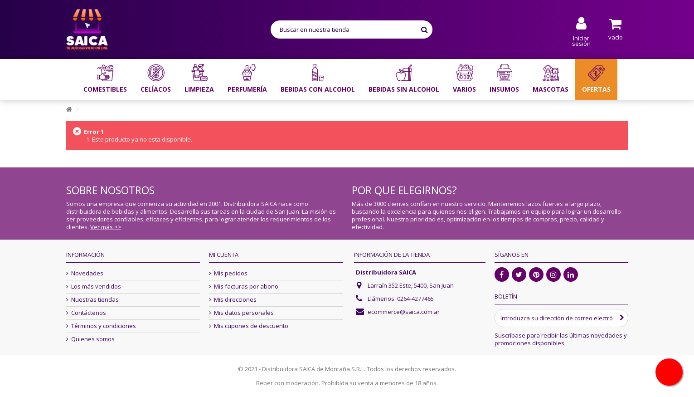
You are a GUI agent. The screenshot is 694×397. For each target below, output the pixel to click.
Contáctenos (88, 313)
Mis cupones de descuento (251, 326)
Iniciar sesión (581, 40)
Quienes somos (93, 339)
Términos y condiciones (103, 326)
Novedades (87, 273)
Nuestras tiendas (95, 300)
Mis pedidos (231, 273)
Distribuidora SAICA (386, 272)
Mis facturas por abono (246, 286)
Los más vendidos (96, 286)
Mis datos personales (244, 313)
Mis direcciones (235, 300)
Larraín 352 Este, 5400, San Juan (411, 285)
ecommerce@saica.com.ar (404, 312)
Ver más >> (105, 227)
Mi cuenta (223, 254)
